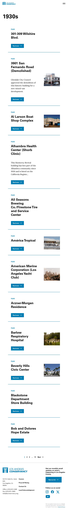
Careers (21, 479)
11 (35, 457)
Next (41, 457)
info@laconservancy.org (10, 493)
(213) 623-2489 (12, 489)
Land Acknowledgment (26, 490)
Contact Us (22, 486)
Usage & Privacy (61, 506)
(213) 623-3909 (10, 491)
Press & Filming (24, 483)
